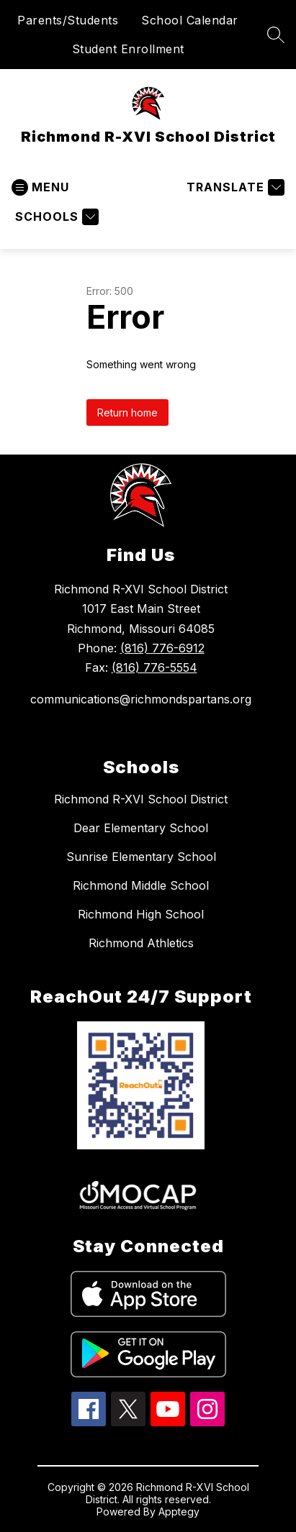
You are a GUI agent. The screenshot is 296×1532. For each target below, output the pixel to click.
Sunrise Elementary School (141, 856)
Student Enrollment (128, 49)
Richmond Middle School (141, 885)
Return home (127, 412)
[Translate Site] (233, 187)
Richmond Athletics (141, 943)
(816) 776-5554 (154, 667)
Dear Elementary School (140, 828)
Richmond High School (141, 914)
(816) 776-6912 (162, 648)
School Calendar (189, 20)
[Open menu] (40, 187)
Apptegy (178, 1511)
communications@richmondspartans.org (140, 699)
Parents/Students (67, 20)
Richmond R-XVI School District (141, 799)
